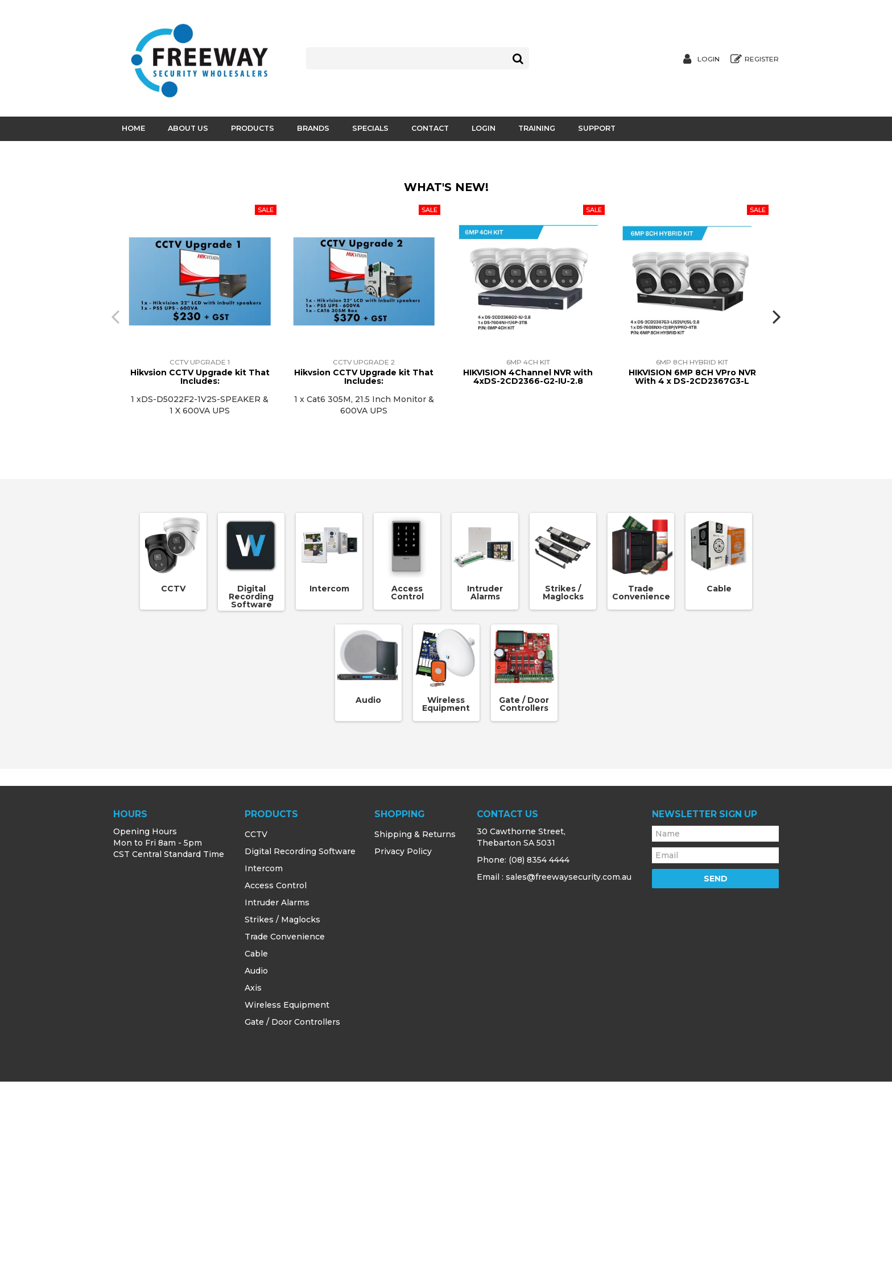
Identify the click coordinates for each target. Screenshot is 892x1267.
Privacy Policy (403, 1037)
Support (597, 128)
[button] (298, 320)
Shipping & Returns (415, 1020)
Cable (719, 774)
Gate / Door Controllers (524, 889)
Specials (370, 128)
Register (762, 59)
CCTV (173, 774)
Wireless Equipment (446, 889)
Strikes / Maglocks (563, 778)
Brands (313, 128)
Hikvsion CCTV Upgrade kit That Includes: (200, 562)
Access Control (407, 778)
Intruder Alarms (485, 778)
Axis (253, 1173)
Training (536, 128)
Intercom (329, 774)
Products (252, 128)
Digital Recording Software (251, 782)
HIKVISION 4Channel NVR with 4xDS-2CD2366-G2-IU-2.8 (528, 562)
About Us (188, 128)
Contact (430, 128)
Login (708, 59)
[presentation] (113, 501)
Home (133, 128)
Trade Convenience (641, 778)
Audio (368, 885)
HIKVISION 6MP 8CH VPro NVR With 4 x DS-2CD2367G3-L (692, 562)
